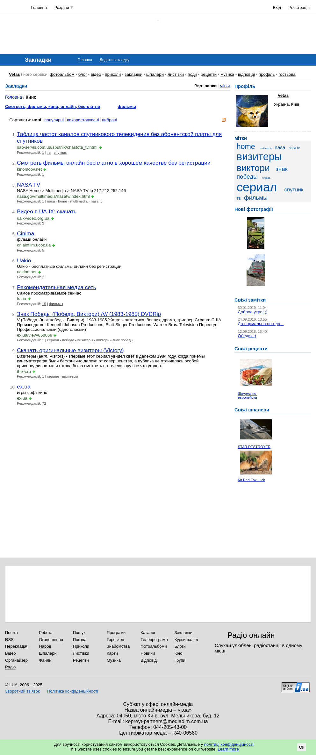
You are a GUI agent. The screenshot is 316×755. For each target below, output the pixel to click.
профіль (267, 74)
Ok (301, 747)
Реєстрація (299, 7)
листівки (176, 74)
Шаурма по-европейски (248, 395)
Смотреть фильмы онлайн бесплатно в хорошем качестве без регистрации (114, 163)
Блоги (180, 646)
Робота (46, 632)
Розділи (61, 7)
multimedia (78, 201)
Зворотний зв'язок (22, 691)
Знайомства (118, 646)
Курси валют (187, 639)
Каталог (147, 632)
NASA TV (28, 185)
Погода (80, 639)
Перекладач (16, 646)
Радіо (10, 667)
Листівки (81, 653)
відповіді (246, 74)
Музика (114, 660)
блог (82, 74)
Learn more (228, 749)
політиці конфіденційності (229, 744)
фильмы (127, 106)
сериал (53, 340)
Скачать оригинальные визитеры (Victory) (70, 350)
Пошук (79, 632)
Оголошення (51, 639)
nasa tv (96, 201)
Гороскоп (115, 639)
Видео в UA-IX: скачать (46, 211)
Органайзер (16, 660)
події (192, 74)
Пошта (11, 632)
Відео (10, 653)
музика (227, 74)
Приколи (81, 646)
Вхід (277, 7)
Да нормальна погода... (261, 323)
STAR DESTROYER (254, 447)
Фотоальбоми (153, 646)
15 (44, 304)
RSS (9, 639)
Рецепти (81, 660)
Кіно (179, 653)
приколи (113, 74)
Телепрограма (154, 639)
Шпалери (48, 653)
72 (44, 403)
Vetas (14, 74)
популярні (54, 120)
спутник (60, 152)
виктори (102, 340)
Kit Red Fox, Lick (251, 480)
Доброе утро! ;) (253, 312)
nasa (51, 201)
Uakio (24, 260)
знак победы (122, 340)
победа (68, 340)
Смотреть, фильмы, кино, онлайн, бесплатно (52, 106)
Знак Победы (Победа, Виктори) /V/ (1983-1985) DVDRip (89, 314)
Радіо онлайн (251, 635)
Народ (45, 646)
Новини (147, 653)
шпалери (155, 74)
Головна (39, 7)
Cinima (25, 233)
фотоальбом (62, 74)
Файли (45, 660)
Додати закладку (114, 60)
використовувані (83, 120)
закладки (133, 74)
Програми (116, 632)
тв (49, 152)
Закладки (183, 632)
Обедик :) (247, 335)
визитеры (85, 340)
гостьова (287, 74)
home (62, 201)
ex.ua (24, 386)
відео (96, 74)
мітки (225, 85)
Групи (180, 660)
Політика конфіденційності (72, 691)
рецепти (209, 74)
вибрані (109, 120)
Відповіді (149, 660)
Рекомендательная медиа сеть (56, 287)
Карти (112, 653)
